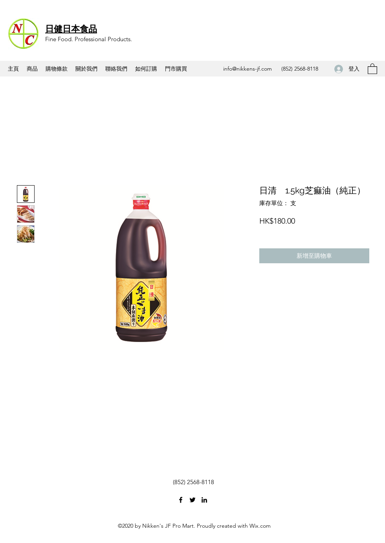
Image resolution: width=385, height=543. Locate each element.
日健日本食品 (71, 29)
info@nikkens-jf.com (247, 68)
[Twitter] (192, 500)
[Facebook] (181, 500)
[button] (372, 68)
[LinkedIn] (204, 500)
